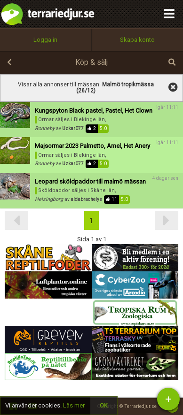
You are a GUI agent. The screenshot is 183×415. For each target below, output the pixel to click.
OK (104, 405)
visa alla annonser (173, 87)
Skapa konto (137, 39)
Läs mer (74, 405)
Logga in (45, 39)
